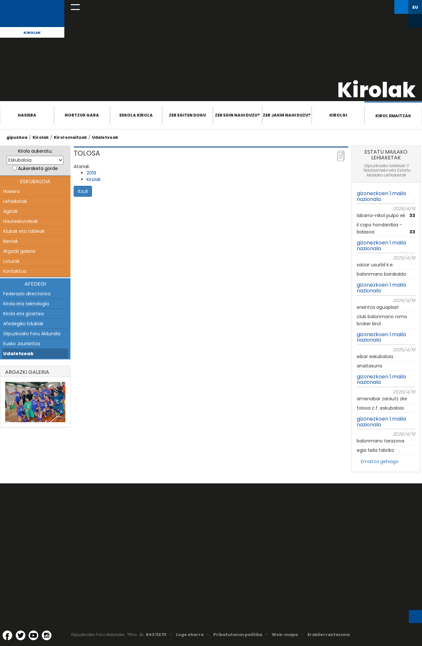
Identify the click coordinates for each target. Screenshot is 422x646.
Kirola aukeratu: (35, 151)
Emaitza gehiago (380, 461)
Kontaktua (14, 271)
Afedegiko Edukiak (23, 323)
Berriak (10, 241)
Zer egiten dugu (187, 115)
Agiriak (10, 211)
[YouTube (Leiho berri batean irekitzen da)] (33, 635)
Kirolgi (338, 115)
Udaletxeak (105, 137)
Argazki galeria (19, 251)
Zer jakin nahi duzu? (287, 115)
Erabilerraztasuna (328, 634)
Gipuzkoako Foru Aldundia (31, 333)
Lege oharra (190, 634)
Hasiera (27, 115)
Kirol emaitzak (393, 116)
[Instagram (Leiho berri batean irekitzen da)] (46, 635)
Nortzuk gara (82, 115)
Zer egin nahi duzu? (237, 115)
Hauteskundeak (20, 221)
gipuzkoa (16, 137)
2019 (91, 173)
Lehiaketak (15, 201)
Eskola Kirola (136, 115)
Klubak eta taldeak (24, 231)
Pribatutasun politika (237, 634)
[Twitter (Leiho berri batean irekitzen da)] (20, 635)
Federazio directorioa (26, 293)
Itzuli (83, 191)
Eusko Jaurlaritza (21, 343)
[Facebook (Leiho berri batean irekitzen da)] (7, 635)
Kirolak (32, 32)
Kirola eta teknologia (26, 303)
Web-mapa (285, 634)
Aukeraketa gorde (38, 168)
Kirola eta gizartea (23, 313)
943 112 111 (156, 634)
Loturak (11, 261)
